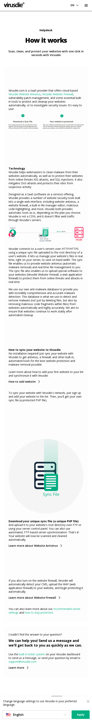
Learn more (16, 667)
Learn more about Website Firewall (32, 597)
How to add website (22, 381)
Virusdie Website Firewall (57, 94)
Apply (80, 714)
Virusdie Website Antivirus (25, 94)
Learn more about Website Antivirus (33, 545)
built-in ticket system (32, 654)
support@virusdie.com (23, 661)
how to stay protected (39, 612)
